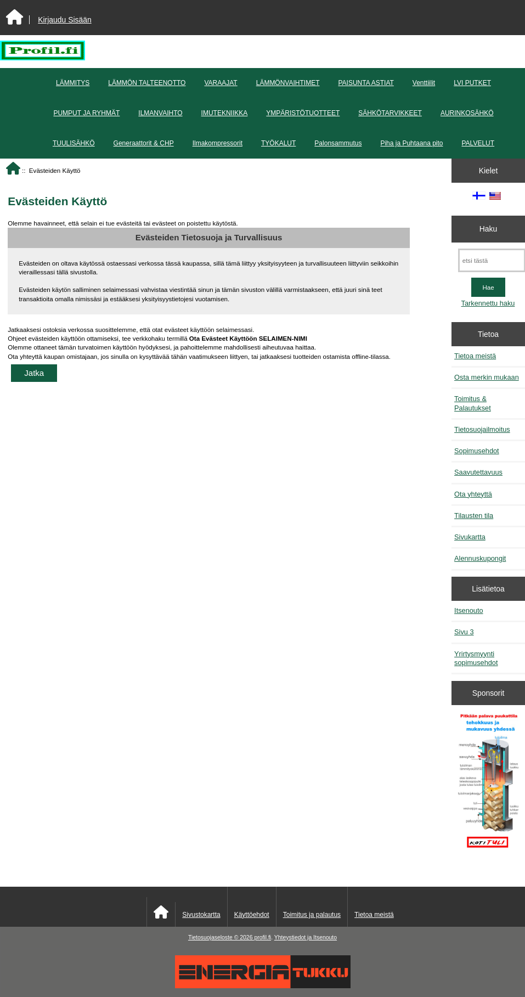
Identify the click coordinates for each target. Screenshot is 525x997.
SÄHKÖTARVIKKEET (390, 113)
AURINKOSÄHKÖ (467, 113)
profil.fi (262, 937)
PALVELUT (478, 143)
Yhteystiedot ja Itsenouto (305, 937)
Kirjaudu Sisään (64, 19)
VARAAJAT (220, 83)
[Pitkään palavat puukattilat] (488, 784)
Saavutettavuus (478, 472)
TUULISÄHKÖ (74, 143)
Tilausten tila (473, 515)
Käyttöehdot (251, 915)
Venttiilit (424, 83)
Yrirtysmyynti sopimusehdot (476, 658)
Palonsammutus (338, 143)
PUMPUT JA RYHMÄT (86, 113)
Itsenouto (468, 610)
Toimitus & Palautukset (472, 403)
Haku (488, 228)
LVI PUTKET (472, 83)
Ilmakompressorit (217, 143)
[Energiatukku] (263, 985)
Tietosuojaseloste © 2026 (221, 937)
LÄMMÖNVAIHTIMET (288, 83)
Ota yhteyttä (473, 494)
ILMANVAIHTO (160, 113)
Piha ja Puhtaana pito (411, 143)
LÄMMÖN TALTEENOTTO (146, 83)
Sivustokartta (201, 915)
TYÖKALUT (278, 143)
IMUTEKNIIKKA (224, 113)
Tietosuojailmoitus (482, 429)
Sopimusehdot (476, 451)
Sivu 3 (463, 632)
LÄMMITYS (72, 83)
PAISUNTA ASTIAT (365, 83)
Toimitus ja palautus (312, 915)
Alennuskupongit (480, 558)
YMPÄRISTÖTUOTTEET (303, 113)
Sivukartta (470, 537)
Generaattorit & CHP (144, 143)
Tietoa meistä (475, 356)
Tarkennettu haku (488, 303)
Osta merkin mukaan (486, 377)
